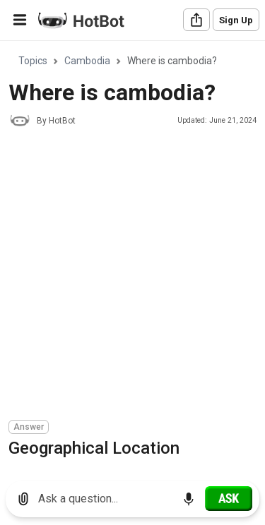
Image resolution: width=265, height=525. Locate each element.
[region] (132, 255)
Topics (32, 60)
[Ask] (228, 498)
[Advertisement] (132, 275)
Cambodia (87, 60)
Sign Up (236, 20)
